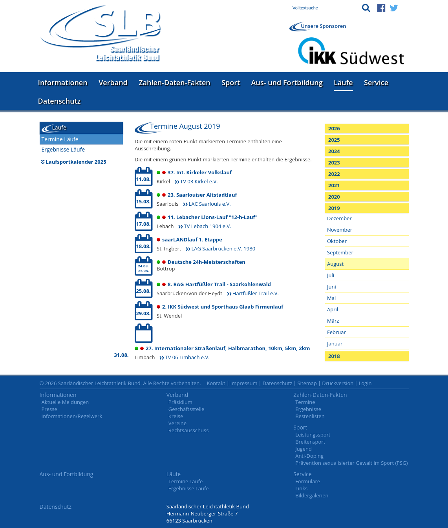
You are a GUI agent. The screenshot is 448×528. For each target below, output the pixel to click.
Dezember (339, 218)
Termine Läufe (60, 139)
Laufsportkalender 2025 (76, 161)
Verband (113, 82)
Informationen (63, 82)
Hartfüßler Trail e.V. (255, 293)
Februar (336, 332)
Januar (334, 343)
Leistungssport (312, 434)
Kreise (175, 416)
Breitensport (310, 441)
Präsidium (180, 402)
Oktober (337, 241)
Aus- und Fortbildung (287, 82)
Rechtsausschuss (188, 430)
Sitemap (307, 383)
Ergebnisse (308, 409)
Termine (305, 402)
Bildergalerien (311, 495)
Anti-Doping (309, 455)
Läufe (343, 82)
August (335, 263)
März (333, 320)
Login (364, 383)
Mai (331, 297)
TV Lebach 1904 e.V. (207, 226)
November (339, 229)
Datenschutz (59, 101)
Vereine (177, 423)
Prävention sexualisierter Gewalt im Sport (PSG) (351, 462)
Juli (330, 275)
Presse (49, 409)
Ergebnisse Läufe (63, 149)
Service (376, 82)
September (340, 252)
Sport (230, 82)
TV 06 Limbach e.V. (187, 357)
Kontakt (216, 383)
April (332, 309)
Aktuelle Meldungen (65, 402)
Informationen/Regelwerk (72, 416)
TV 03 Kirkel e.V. (199, 181)
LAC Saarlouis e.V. (209, 203)
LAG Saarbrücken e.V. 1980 (223, 248)
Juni (331, 286)
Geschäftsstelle (186, 409)
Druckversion (337, 383)
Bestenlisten (309, 416)
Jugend (303, 448)
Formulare (307, 481)
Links (301, 488)
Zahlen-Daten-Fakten (174, 82)
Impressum (244, 383)
